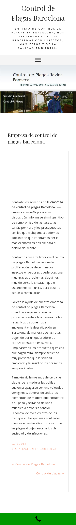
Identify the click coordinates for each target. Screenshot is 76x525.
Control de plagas (50, 473)
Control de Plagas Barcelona (38, 12)
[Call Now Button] (38, 519)
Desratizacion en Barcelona (34, 448)
